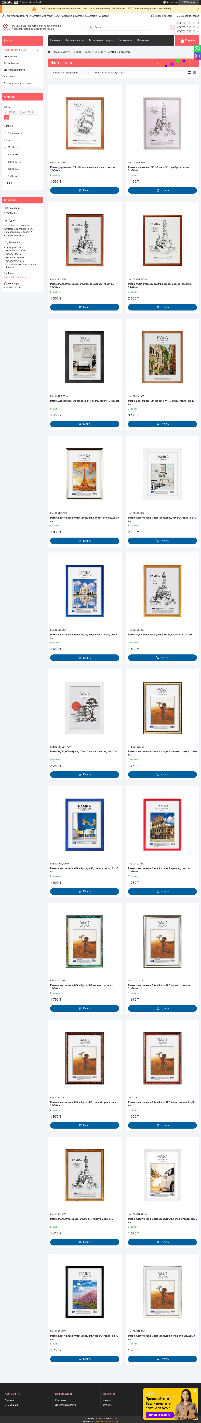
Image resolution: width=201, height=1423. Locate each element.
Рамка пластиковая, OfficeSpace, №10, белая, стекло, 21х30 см (162, 519)
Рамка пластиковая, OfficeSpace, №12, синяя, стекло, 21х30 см (84, 870)
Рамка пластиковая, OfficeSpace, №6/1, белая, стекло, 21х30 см (162, 1220)
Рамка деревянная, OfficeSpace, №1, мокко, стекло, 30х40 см (161, 402)
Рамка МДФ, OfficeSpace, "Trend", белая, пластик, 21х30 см (84, 751)
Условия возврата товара (18, 83)
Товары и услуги (61, 52)
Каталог (107, 1400)
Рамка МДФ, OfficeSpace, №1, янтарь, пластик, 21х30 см (160, 634)
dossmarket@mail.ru (15, 277)
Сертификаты (11, 63)
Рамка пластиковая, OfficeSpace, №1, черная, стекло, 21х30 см (84, 1337)
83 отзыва (172, 2)
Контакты (143, 40)
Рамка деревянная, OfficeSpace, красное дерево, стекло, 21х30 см (82, 169)
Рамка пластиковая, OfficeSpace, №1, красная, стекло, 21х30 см (159, 870)
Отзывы (107, 1405)
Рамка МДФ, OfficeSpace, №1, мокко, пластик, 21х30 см (81, 1219)
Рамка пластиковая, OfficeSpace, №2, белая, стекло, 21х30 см (161, 1337)
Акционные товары (101, 40)
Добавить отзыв (190, 16)
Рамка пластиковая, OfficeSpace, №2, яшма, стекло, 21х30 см (161, 1104)
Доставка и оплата (14, 70)
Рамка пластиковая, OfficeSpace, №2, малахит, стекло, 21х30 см (81, 987)
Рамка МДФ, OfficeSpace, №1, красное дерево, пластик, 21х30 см (82, 286)
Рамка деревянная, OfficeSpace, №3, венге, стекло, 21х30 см (84, 401)
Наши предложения (15, 50)
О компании (125, 40)
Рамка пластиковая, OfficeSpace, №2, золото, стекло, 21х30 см (162, 753)
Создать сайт (26, 2)
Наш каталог (72, 40)
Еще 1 (10, 182)
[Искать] (90, 27)
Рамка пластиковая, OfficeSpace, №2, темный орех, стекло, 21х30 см (84, 1104)
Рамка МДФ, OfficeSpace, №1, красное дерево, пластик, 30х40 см (160, 286)
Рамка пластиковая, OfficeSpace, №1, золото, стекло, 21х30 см (84, 519)
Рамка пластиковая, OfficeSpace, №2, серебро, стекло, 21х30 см (159, 987)
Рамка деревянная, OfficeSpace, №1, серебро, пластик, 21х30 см (159, 169)
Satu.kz (115, 1419)
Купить (87, 190)
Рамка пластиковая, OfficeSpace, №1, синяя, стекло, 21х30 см (83, 636)
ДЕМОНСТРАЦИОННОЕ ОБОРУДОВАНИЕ (94, 52)
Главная (55, 40)
